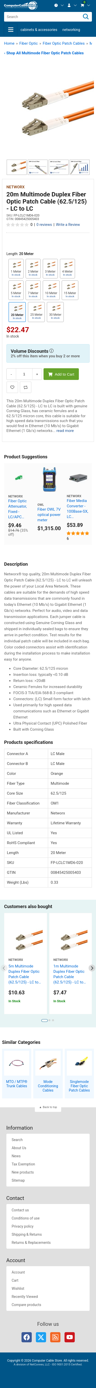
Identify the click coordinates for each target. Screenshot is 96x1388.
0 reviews (44, 225)
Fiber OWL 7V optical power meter (49, 514)
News (16, 1156)
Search (17, 1140)
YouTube (70, 1337)
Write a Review (68, 225)
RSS (55, 1337)
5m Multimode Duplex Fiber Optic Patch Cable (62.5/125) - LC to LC (24, 977)
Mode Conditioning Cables (48, 1086)
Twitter (41, 1337)
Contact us (20, 1210)
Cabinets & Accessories (38, 30)
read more (65, 430)
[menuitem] (59, 5)
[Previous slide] (4, 968)
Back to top (50, 1107)
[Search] (86, 16)
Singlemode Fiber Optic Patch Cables (79, 1086)
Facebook (27, 1337)
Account (18, 1272)
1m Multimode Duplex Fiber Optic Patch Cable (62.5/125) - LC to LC (69, 977)
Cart (15, 1280)
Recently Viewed (25, 1297)
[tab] (44, 1020)
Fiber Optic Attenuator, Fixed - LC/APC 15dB (17, 509)
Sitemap (18, 1180)
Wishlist (18, 1288)
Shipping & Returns (27, 1234)
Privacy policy (22, 1226)
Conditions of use (25, 1218)
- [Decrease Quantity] (11, 374)
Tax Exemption (23, 1164)
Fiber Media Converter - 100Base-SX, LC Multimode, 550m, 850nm (77, 509)
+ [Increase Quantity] (37, 374)
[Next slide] (92, 968)
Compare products (26, 1305)
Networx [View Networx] (15, 187)
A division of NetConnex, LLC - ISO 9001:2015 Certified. (48, 1364)
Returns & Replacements (31, 1243)
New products (23, 1172)
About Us (19, 1148)
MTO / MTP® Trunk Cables (16, 1084)
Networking (71, 30)
